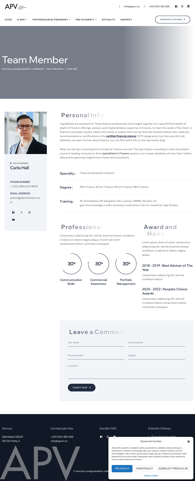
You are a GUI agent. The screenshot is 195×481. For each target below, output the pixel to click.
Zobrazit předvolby (173, 468)
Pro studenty (85, 19)
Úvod (8, 19)
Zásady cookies (151, 475)
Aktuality (108, 19)
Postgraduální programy (50, 19)
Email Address (20, 193)
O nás (21, 19)
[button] (188, 441)
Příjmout (122, 468)
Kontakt (126, 19)
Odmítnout (144, 468)
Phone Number (20, 181)
